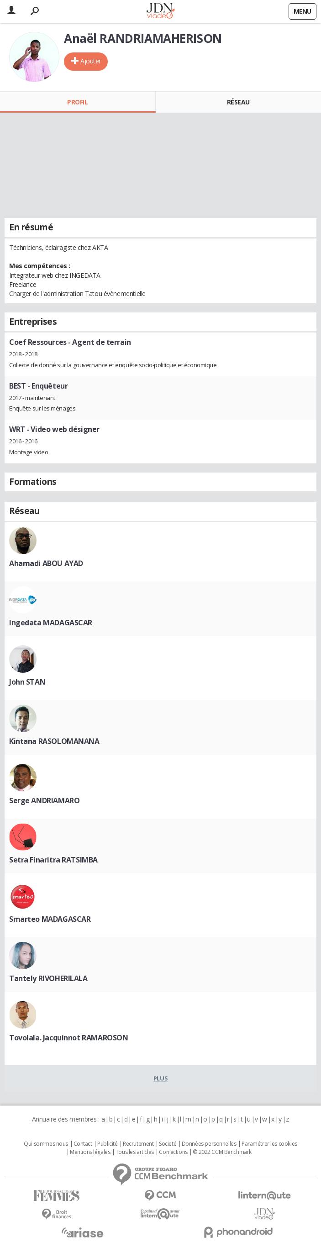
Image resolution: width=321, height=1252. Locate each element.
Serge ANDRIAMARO (44, 800)
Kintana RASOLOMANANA (54, 741)
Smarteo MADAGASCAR (49, 919)
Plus (160, 1078)
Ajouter (90, 61)
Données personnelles (209, 1144)
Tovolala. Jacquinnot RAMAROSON (68, 1038)
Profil (77, 102)
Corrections (173, 1152)
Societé (167, 1144)
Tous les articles (135, 1152)
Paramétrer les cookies (269, 1144)
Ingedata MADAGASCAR (50, 623)
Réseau (238, 102)
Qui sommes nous (46, 1144)
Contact (83, 1144)
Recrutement (138, 1144)
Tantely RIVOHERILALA (48, 978)
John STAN (27, 682)
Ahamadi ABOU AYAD (46, 563)
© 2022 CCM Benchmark (222, 1152)
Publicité (107, 1144)
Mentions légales (90, 1152)
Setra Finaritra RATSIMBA (53, 860)
